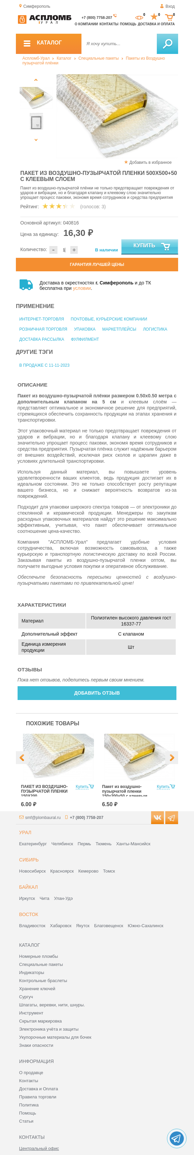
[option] (117, 116)
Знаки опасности (36, 1045)
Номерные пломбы (38, 956)
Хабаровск (61, 925)
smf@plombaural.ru (43, 817)
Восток (28, 914)
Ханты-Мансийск (133, 843)
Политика (29, 1104)
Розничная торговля (43, 329)
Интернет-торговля (41, 319)
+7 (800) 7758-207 (96, 18)
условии (82, 288)
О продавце (31, 1072)
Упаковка (84, 329)
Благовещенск (108, 925)
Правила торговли (37, 1096)
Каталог (64, 58)
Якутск (83, 925)
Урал (25, 832)
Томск (109, 871)
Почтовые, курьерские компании (109, 319)
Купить (152, 247)
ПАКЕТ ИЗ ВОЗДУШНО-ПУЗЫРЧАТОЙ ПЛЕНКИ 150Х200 (44, 791)
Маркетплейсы (119, 329)
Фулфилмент (85, 339)
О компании (86, 24)
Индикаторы (31, 972)
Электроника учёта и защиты (49, 1029)
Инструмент (31, 1012)
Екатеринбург (33, 843)
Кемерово (88, 871)
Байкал (28, 887)
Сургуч (26, 996)
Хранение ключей (37, 988)
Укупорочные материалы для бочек (55, 1037)
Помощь (128, 24)
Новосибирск (32, 871)
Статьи (26, 1121)
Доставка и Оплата (38, 1088)
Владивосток (32, 925)
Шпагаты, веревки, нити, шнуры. (52, 1004)
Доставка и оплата (156, 24)
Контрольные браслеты (43, 980)
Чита (44, 898)
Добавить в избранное (150, 162)
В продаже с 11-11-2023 (44, 365)
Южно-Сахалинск (145, 925)
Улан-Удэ (63, 898)
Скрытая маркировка (40, 1021)
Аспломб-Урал (36, 58)
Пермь (84, 843)
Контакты (108, 24)
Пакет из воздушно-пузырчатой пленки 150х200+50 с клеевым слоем (124, 793)
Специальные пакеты (98, 58)
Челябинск (62, 843)
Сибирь (29, 859)
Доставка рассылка (41, 339)
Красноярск (62, 871)
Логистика (155, 329)
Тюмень (104, 843)
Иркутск (27, 898)
